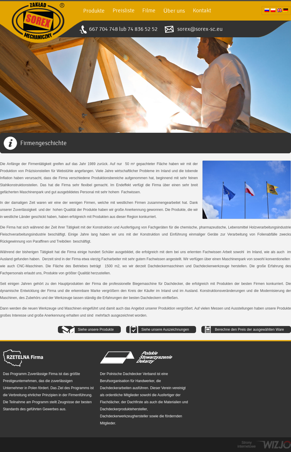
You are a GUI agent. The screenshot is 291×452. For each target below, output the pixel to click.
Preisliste (124, 10)
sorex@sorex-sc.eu (200, 29)
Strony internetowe (247, 444)
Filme (148, 10)
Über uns (174, 11)
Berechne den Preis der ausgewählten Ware (249, 329)
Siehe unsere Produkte (96, 329)
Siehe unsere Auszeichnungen (165, 329)
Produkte (94, 11)
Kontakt (202, 10)
